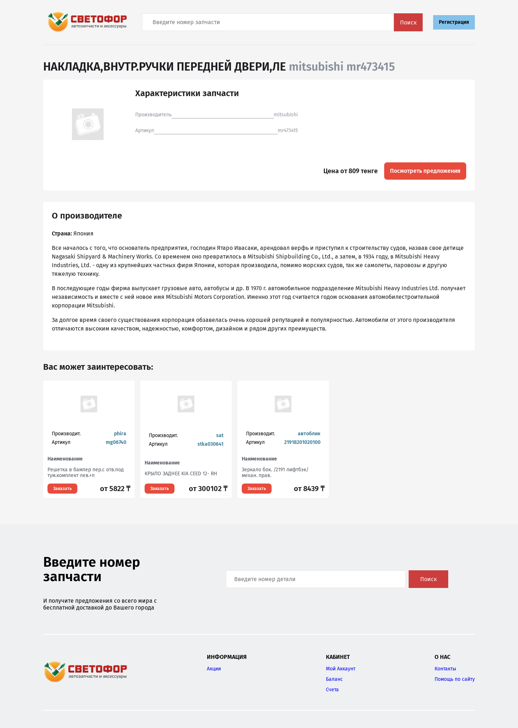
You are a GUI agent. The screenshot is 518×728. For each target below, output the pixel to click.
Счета (332, 690)
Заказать (62, 488)
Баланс (334, 679)
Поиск (408, 22)
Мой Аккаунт (340, 669)
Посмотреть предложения (425, 170)
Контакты (445, 669)
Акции (214, 669)
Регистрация (454, 22)
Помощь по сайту (455, 679)
